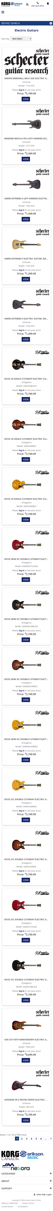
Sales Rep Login (44, 1194)
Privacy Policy (28, 1203)
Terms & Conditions (9, 1203)
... (46, 1138)
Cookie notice (7, 1207)
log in (21, 90)
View (26, 99)
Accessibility (23, 1207)
